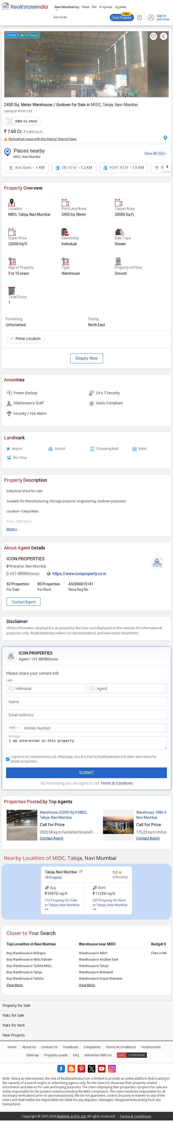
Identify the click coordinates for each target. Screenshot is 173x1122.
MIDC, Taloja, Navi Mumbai (114, 104)
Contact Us (49, 1048)
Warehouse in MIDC (93, 955)
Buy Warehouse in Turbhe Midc (29, 967)
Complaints (92, 1048)
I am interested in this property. (86, 743)
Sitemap (32, 1056)
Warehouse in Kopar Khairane (100, 980)
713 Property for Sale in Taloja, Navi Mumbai (62, 906)
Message (14, 736)
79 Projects (53, 879)
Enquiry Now (87, 358)
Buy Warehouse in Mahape (26, 955)
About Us (29, 1048)
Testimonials (151, 1048)
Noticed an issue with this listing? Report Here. (40, 139)
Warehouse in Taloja (93, 967)
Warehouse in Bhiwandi (96, 974)
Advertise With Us (98, 1056)
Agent (102, 688)
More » (12, 529)
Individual (23, 688)
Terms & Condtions (116, 784)
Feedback (70, 1048)
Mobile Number (37, 728)
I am (9, 680)
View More (15, 986)
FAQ (76, 1056)
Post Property (122, 17)
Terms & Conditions (121, 1048)
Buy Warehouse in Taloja (24, 974)
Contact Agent (23, 602)
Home (12, 1048)
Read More (130, 633)
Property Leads (56, 1056)
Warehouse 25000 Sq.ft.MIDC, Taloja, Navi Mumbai (64, 816)
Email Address (21, 714)
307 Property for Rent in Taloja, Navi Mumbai (110, 906)
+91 (12, 727)
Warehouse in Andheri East (98, 961)
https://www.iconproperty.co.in (79, 573)
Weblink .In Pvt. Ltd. (71, 1117)
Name (14, 701)
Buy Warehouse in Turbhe (25, 980)
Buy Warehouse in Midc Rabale (29, 961)
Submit (86, 774)
